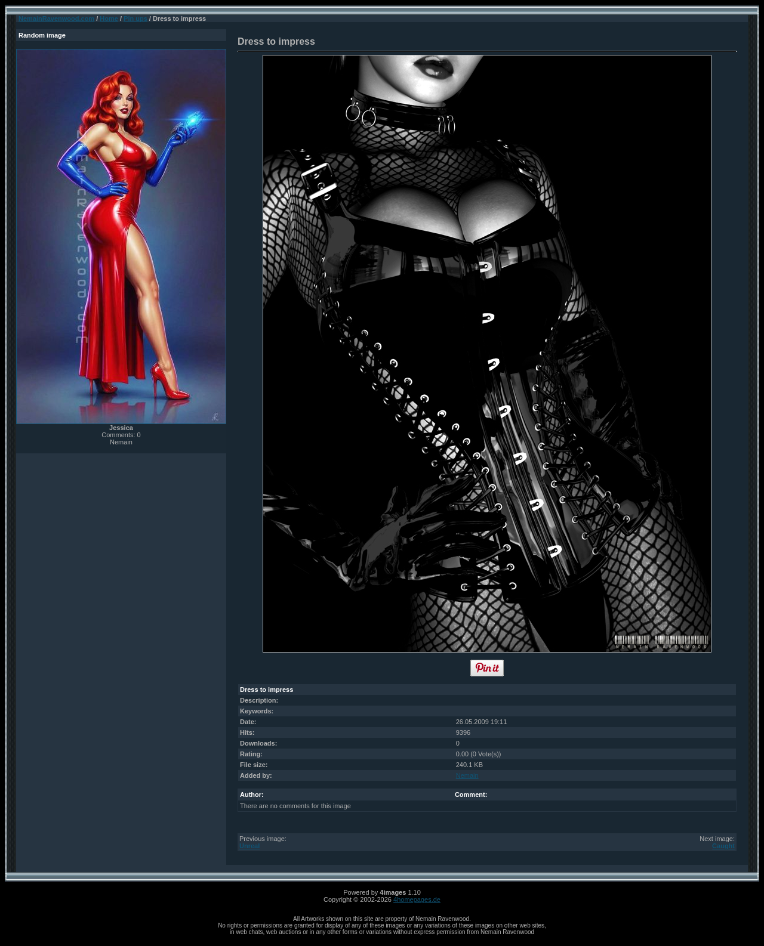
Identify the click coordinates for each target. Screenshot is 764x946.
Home (109, 18)
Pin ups (135, 18)
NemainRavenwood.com (56, 18)
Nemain (467, 775)
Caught (723, 845)
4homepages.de (416, 899)
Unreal (249, 845)
